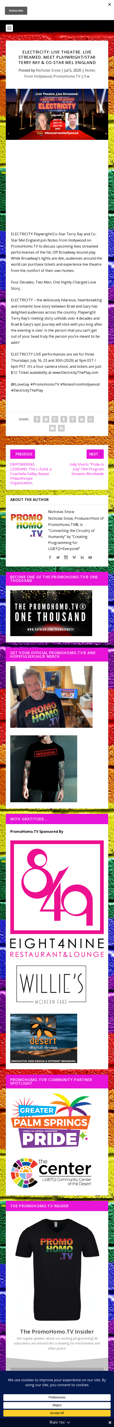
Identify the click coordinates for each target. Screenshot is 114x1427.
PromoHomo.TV (66, 76)
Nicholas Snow (48, 70)
